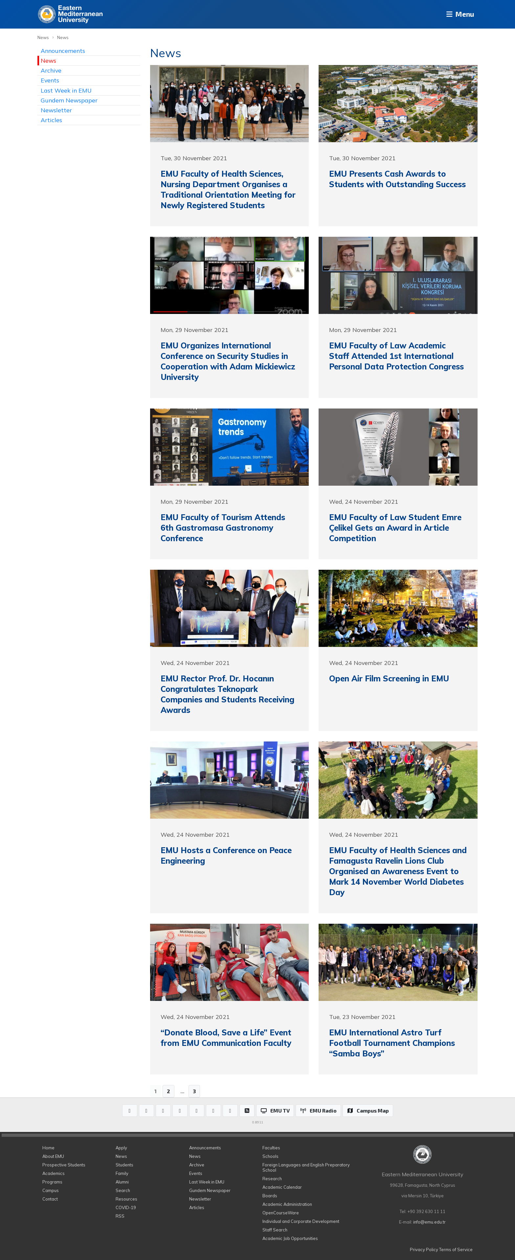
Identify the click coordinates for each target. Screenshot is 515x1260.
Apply (121, 1147)
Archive (51, 70)
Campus (50, 1190)
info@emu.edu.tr (429, 1222)
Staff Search (274, 1229)
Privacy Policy (424, 1249)
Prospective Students (63, 1164)
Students (124, 1164)
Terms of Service (456, 1249)
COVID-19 (126, 1207)
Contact (50, 1199)
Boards (269, 1195)
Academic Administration (287, 1204)
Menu (458, 14)
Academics (53, 1173)
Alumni (122, 1181)
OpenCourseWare (280, 1212)
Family (122, 1173)
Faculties (271, 1147)
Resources (126, 1199)
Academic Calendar (282, 1187)
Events (50, 80)
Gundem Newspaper (69, 100)
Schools (270, 1156)
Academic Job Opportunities (290, 1238)
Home (48, 1147)
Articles (51, 119)
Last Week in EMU (66, 90)
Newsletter (56, 110)
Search (123, 1190)
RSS (120, 1216)
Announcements (63, 50)
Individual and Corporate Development (300, 1221)
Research (272, 1178)
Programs (52, 1181)
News (43, 37)
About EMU (53, 1156)
